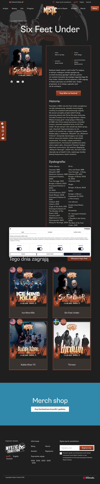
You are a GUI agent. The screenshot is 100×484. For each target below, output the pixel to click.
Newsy (14, 8)
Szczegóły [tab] (50, 232)
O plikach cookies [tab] (77, 232)
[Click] (13, 304)
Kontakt (74, 8)
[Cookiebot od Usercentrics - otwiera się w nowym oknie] (82, 229)
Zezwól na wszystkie (77, 254)
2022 (49, 461)
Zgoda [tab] (22, 232)
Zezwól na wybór (50, 254)
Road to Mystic (61, 8)
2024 (38, 461)
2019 (33, 463)
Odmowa (23, 254)
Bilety (95, 8)
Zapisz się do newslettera (63, 2)
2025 (33, 461)
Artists (16, 21)
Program (30, 8)
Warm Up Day (20, 270)
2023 (43, 461)
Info (21, 8)
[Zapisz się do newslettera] (54, 2)
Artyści (5, 8)
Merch (83, 8)
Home (11, 21)
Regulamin (49, 452)
